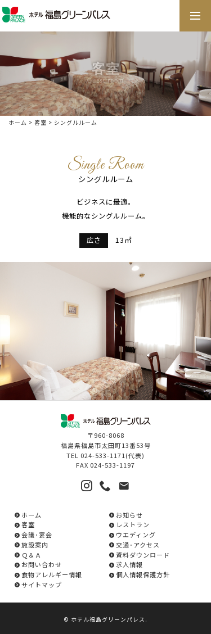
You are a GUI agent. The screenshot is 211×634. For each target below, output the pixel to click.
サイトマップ (41, 584)
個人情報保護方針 (143, 574)
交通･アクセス (138, 544)
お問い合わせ (41, 564)
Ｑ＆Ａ (31, 554)
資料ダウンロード (143, 554)
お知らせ (129, 514)
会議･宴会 (36, 534)
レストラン (133, 524)
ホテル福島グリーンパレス (108, 619)
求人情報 (129, 564)
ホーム (17, 122)
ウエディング (136, 534)
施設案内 (34, 544)
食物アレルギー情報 (51, 574)
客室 (40, 122)
